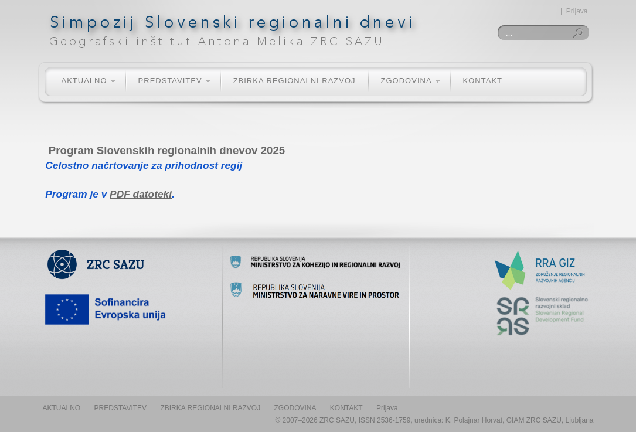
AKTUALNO (82, 81)
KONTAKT (482, 80)
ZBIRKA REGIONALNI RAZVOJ (294, 80)
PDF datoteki (141, 194)
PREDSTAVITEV (168, 81)
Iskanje (580, 32)
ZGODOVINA (404, 81)
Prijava (577, 11)
